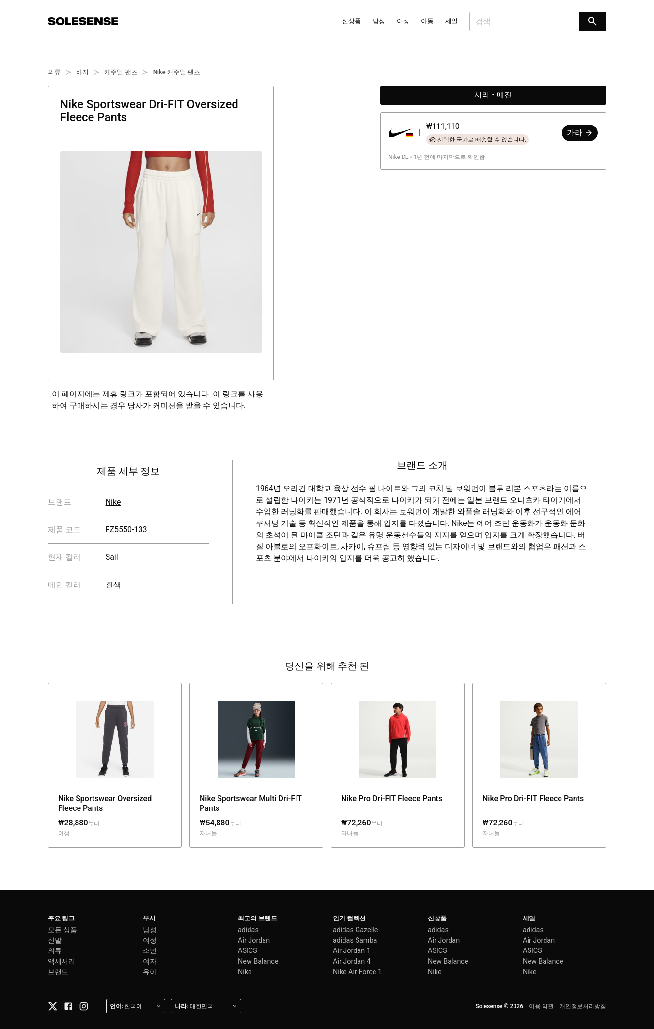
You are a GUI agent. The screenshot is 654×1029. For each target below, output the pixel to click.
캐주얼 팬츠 (120, 72)
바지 (82, 72)
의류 (54, 72)
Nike (113, 502)
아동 (427, 21)
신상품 (351, 21)
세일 (451, 21)
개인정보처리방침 (583, 1006)
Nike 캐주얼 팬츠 (176, 72)
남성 (379, 21)
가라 (580, 132)
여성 (403, 21)
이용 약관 (541, 1006)
